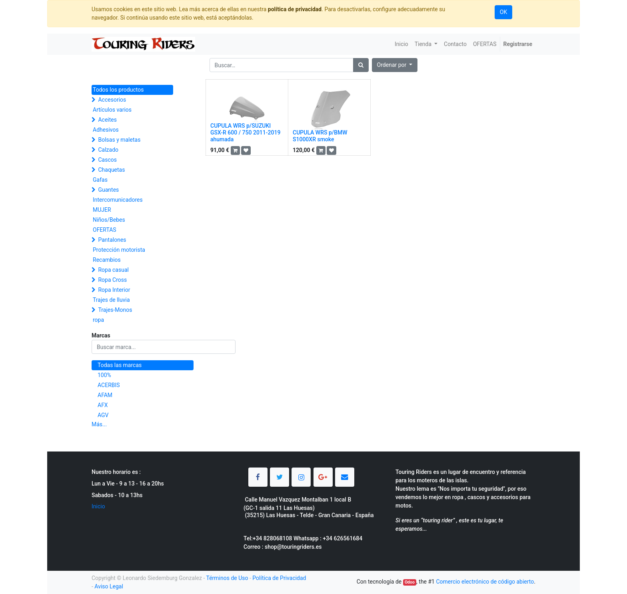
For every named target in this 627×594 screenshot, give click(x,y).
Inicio (98, 506)
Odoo (410, 582)
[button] (395, 65)
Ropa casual (113, 270)
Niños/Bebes (109, 220)
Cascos (107, 160)
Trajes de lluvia (111, 300)
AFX (103, 405)
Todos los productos (118, 89)
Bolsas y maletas (119, 139)
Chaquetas (111, 170)
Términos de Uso (227, 578)
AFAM (105, 395)
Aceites (107, 119)
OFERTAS (104, 230)
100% (104, 375)
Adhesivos (106, 129)
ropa (98, 320)
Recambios (107, 260)
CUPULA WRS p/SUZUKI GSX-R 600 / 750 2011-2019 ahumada (245, 132)
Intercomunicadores (118, 200)
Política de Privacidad (279, 578)
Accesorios (112, 99)
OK (503, 12)
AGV (103, 415)
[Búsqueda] (361, 65)
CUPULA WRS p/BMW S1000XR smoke (320, 135)
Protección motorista (119, 250)
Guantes (108, 190)
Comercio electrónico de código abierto (485, 581)
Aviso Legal (108, 586)
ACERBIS (109, 385)
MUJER (102, 210)
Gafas (100, 180)
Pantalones (112, 240)
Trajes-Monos (115, 310)
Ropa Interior (114, 290)
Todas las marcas (120, 365)
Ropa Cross (112, 280)
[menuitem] (401, 44)
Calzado (108, 149)
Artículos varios (112, 109)
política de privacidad (294, 9)
